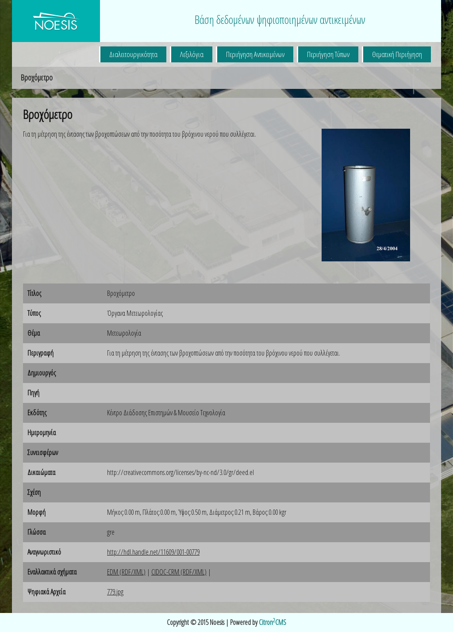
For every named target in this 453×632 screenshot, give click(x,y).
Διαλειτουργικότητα (133, 54)
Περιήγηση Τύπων (328, 54)
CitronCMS (272, 622)
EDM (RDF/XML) (126, 572)
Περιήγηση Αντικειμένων (255, 54)
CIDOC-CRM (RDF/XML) (179, 572)
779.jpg (115, 592)
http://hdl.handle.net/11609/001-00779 (153, 552)
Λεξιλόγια (191, 54)
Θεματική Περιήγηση (397, 54)
